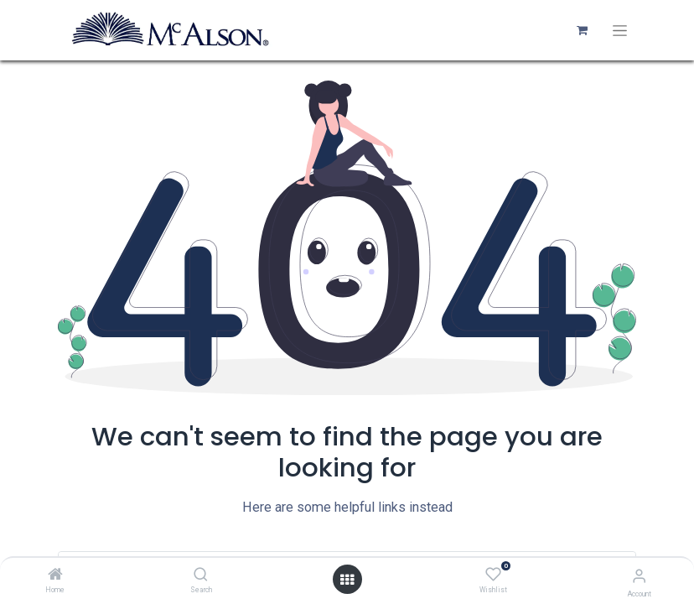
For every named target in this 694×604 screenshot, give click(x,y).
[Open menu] (347, 580)
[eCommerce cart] (582, 30)
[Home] (55, 575)
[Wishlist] (493, 575)
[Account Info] (639, 576)
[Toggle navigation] (619, 30)
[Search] (201, 575)
